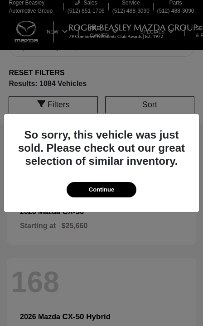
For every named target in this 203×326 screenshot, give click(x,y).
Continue (101, 189)
